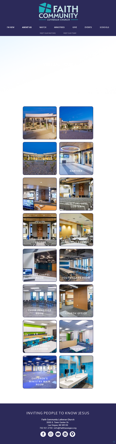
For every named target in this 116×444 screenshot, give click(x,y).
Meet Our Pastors (48, 33)
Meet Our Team (69, 33)
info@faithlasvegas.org (65, 428)
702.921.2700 (46, 428)
